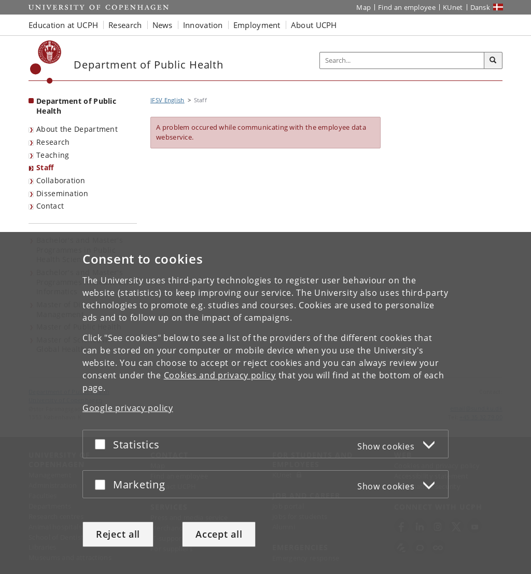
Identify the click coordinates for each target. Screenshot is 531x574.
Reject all (118, 534)
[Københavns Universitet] (46, 62)
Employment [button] (257, 25)
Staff (45, 167)
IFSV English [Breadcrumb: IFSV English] (167, 100)
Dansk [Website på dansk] (480, 7)
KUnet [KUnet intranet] (453, 7)
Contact (50, 206)
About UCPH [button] (314, 25)
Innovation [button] (203, 25)
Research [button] (125, 25)
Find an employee (407, 7)
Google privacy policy (127, 408)
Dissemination (62, 193)
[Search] (493, 61)
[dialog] (265, 403)
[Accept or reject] (102, 444)
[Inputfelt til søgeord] (402, 60)
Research (52, 142)
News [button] (162, 25)
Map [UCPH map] (363, 7)
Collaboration (60, 180)
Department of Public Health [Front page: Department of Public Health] (76, 106)
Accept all (218, 534)
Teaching (52, 155)
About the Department (77, 129)
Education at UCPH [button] (63, 25)
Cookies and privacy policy (220, 375)
